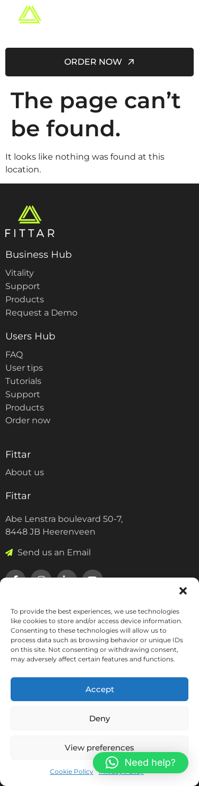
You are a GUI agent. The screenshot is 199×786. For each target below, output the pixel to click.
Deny (99, 718)
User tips (24, 368)
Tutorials (23, 381)
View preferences (99, 748)
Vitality (19, 273)
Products (24, 299)
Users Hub (30, 336)
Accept (99, 689)
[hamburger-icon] (182, 21)
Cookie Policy (71, 771)
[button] (183, 591)
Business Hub (38, 254)
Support (22, 286)
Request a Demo (41, 313)
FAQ (14, 355)
